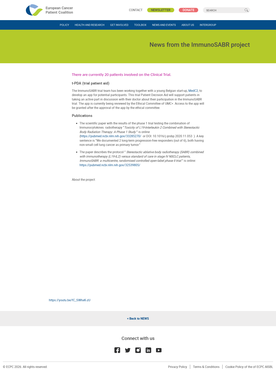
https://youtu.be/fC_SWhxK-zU (69, 300)
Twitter (128, 350)
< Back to (138, 318)
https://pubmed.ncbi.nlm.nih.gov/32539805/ (110, 165)
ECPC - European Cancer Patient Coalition (50, 10)
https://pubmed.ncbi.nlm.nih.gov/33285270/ (110, 136)
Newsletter (160, 10)
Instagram (138, 350)
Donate (188, 10)
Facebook (117, 350)
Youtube (159, 350)
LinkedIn (148, 350)
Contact (136, 10)
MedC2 (193, 91)
